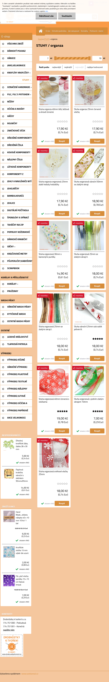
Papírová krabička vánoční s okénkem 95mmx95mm (22, 475)
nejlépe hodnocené (95, 67)
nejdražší (68, 67)
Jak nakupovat (73, 31)
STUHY (46, 39)
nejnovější (79, 67)
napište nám (8, 630)
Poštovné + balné (96, 31)
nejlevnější (56, 67)
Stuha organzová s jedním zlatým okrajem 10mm (89, 400)
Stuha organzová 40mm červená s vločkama (54, 400)
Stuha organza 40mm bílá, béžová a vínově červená (54, 111)
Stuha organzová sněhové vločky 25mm (53, 473)
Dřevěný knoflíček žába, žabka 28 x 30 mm (22, 445)
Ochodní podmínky (59, 31)
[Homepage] (41, 31)
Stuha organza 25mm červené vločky (87, 111)
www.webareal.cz (29, 673)
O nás (48, 31)
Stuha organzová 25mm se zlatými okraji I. (51, 328)
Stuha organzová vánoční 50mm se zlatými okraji (88, 183)
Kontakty (84, 31)
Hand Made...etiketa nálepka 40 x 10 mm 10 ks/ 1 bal (22, 518)
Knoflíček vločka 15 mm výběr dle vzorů (22, 550)
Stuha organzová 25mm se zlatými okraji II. (86, 255)
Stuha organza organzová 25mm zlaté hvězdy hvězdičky (53, 183)
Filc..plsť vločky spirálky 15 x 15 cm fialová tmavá (22, 580)
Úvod (40, 39)
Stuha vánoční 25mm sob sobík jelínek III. (88, 328)
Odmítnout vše (46, 16)
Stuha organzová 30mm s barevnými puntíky (50, 255)
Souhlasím (67, 16)
